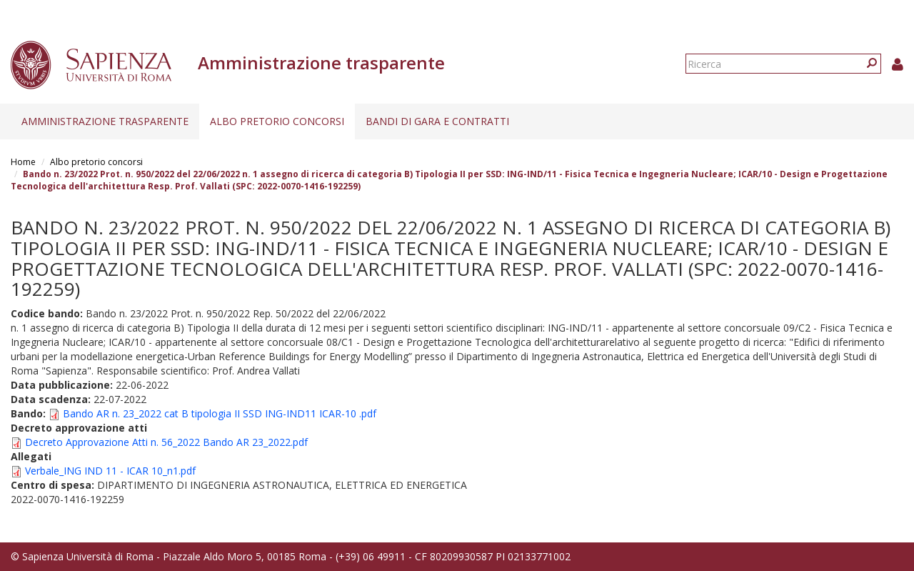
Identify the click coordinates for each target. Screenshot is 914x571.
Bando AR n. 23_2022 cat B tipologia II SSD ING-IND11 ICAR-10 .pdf (219, 413)
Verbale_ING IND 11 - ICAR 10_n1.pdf (110, 470)
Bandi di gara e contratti (437, 121)
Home (23, 162)
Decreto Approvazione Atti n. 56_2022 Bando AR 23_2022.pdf (166, 442)
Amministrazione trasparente (105, 121)
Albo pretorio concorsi (277, 121)
